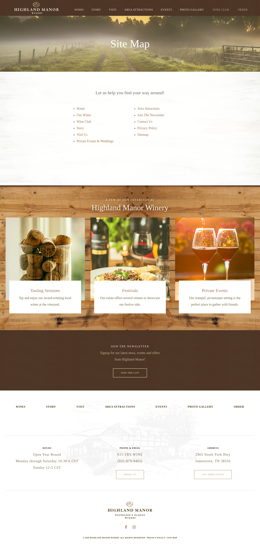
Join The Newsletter (151, 115)
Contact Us (145, 121)
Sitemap (143, 134)
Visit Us (82, 134)
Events (166, 9)
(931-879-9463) (129, 461)
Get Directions (213, 474)
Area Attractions (139, 9)
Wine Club (221, 9)
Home (81, 108)
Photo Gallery (192, 9)
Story (96, 9)
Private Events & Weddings (95, 141)
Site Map (172, 538)
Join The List (130, 373)
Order (243, 9)
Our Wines (84, 115)
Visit (113, 9)
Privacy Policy (147, 128)
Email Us (130, 474)
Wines (79, 9)
